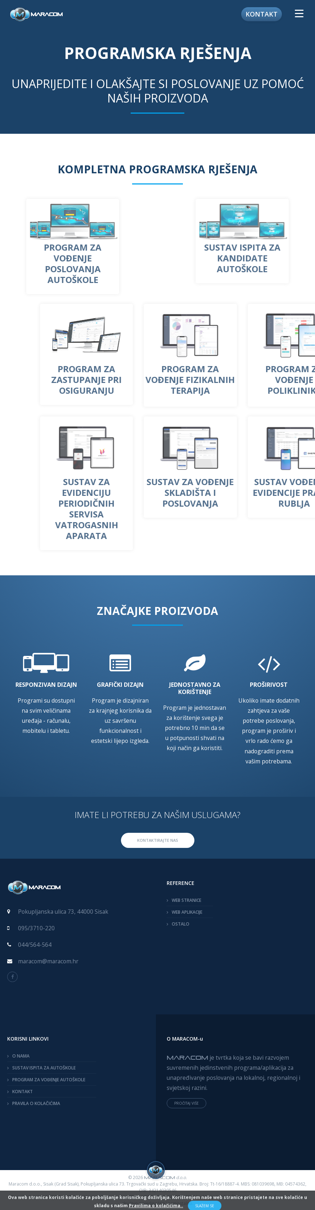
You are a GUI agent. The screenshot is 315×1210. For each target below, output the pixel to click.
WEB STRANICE (186, 900)
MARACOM (187, 1057)
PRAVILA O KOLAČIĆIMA (36, 1103)
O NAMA (21, 1056)
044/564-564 (34, 945)
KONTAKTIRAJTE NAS (157, 840)
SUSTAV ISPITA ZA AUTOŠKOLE (44, 1068)
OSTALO (180, 924)
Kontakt (262, 14)
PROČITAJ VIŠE (186, 1103)
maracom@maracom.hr (48, 961)
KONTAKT (22, 1091)
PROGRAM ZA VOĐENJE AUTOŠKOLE (48, 1080)
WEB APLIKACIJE (187, 912)
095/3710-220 (36, 928)
